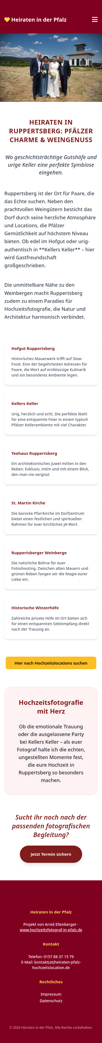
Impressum (51, 994)
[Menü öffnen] (95, 20)
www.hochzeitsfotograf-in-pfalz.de (51, 929)
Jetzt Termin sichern (51, 854)
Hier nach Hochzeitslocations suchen (50, 663)
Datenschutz (51, 1000)
